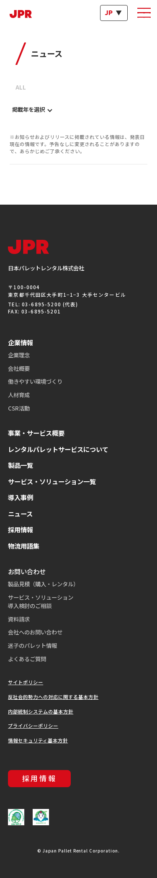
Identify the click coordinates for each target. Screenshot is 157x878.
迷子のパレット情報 (32, 645)
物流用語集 (23, 545)
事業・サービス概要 (36, 432)
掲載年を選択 (28, 109)
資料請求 (19, 619)
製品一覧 (20, 465)
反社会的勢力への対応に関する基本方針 (53, 696)
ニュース (20, 513)
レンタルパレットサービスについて (58, 449)
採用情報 (20, 529)
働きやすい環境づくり (35, 381)
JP (109, 13)
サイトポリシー (25, 682)
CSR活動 (19, 408)
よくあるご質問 (27, 659)
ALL (20, 87)
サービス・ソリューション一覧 (52, 481)
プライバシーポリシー (33, 725)
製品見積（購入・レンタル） (43, 584)
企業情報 (20, 342)
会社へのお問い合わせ (35, 632)
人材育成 (19, 394)
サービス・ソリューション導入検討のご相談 (40, 601)
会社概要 (19, 368)
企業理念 (19, 355)
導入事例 (20, 497)
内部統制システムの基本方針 (40, 711)
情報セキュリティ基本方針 (38, 740)
